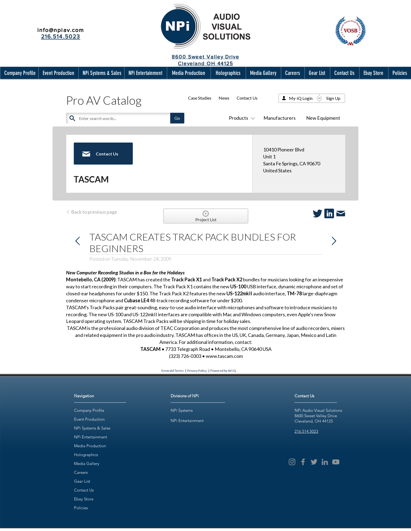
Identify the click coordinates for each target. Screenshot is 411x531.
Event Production (89, 419)
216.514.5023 (306, 431)
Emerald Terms (173, 371)
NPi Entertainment (90, 436)
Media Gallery (86, 463)
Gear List (82, 481)
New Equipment (323, 118)
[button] (19, 73)
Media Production (90, 445)
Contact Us (247, 97)
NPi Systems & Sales (92, 428)
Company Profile (89, 410)
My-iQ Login (301, 98)
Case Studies (199, 97)
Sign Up (333, 98)
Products (241, 118)
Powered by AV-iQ (223, 371)
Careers (81, 472)
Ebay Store (83, 498)
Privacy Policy (197, 371)
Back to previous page (91, 212)
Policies (81, 507)
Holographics (86, 454)
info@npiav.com (60, 30)
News (224, 97)
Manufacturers (279, 118)
